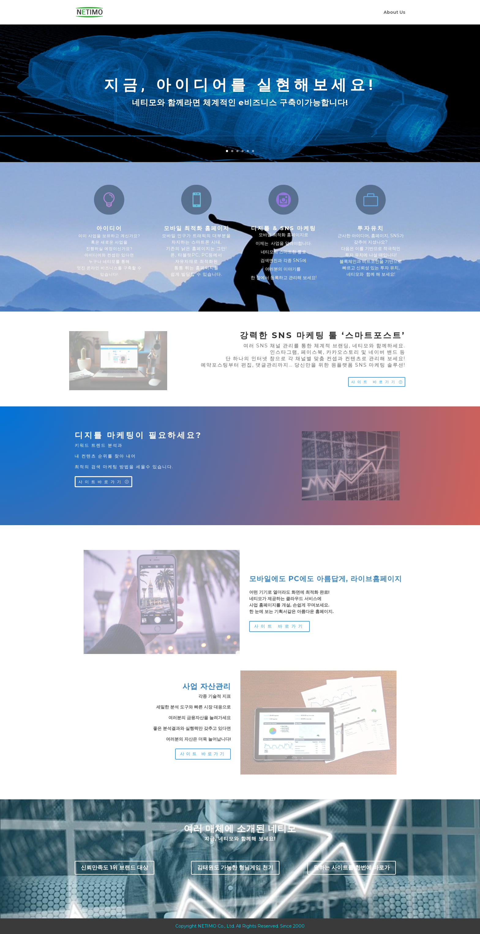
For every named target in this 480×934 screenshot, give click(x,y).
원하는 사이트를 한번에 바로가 (351, 867)
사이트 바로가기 (374, 381)
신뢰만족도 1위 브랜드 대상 (114, 867)
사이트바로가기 (100, 481)
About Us (394, 12)
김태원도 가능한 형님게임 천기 (235, 867)
